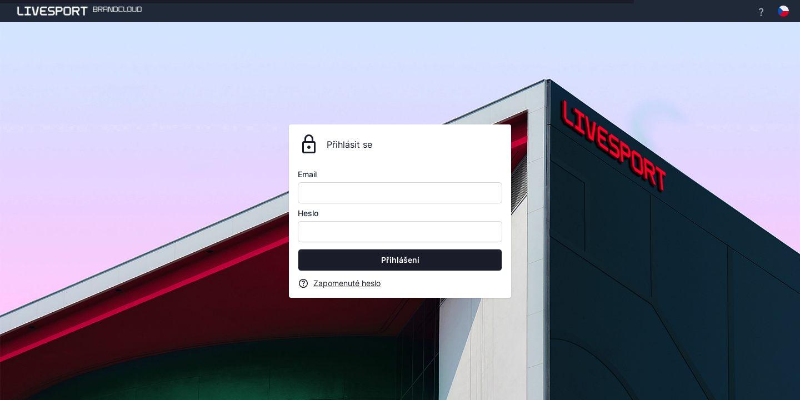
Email (307, 174)
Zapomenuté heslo (347, 283)
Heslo (308, 213)
